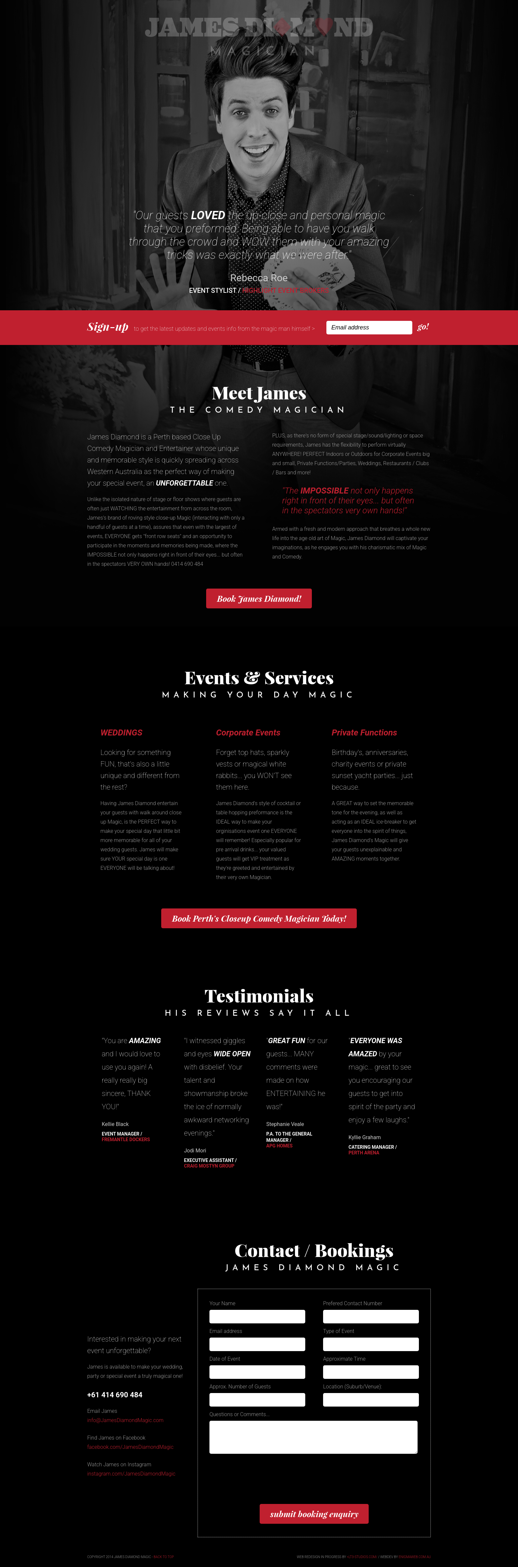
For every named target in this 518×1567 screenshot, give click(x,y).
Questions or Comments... (239, 1414)
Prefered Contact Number (352, 1303)
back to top (164, 1557)
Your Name (222, 1303)
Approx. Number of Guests (240, 1386)
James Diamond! (259, 598)
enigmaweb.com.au (415, 1557)
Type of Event (338, 1331)
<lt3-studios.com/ (362, 1557)
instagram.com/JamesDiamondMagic (131, 1474)
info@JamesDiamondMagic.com (125, 1420)
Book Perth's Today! (259, 918)
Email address (225, 1331)
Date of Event (224, 1359)
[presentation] (259, 1483)
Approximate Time (344, 1359)
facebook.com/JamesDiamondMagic (130, 1447)
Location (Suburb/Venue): (352, 1386)
